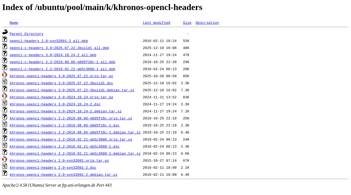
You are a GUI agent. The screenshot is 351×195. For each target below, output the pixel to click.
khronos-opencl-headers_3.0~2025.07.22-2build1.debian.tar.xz (72, 89)
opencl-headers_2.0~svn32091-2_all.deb (49, 40)
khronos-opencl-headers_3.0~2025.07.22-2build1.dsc (61, 82)
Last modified (156, 22)
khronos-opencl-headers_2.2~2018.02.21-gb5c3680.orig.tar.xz (71, 139)
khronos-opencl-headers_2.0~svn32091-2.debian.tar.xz (64, 174)
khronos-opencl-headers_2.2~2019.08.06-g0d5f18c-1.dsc (65, 125)
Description (207, 22)
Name (14, 22)
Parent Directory (27, 33)
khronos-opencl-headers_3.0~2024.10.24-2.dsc (55, 104)
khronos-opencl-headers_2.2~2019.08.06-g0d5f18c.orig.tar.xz (71, 118)
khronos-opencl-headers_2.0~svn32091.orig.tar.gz (59, 160)
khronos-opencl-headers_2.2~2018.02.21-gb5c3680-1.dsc (65, 146)
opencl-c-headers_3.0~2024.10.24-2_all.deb (53, 54)
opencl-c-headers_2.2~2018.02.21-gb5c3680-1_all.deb (62, 68)
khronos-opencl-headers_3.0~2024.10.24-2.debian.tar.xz (66, 111)
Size (187, 22)
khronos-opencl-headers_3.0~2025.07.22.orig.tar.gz (61, 75)
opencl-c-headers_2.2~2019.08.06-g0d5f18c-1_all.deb (62, 61)
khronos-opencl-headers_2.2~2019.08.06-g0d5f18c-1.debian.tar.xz (75, 132)
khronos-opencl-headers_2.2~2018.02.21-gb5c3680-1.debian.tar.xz (75, 153)
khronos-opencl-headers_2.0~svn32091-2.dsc (53, 167)
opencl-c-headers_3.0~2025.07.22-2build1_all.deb (59, 47)
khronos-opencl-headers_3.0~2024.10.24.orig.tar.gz (61, 97)
